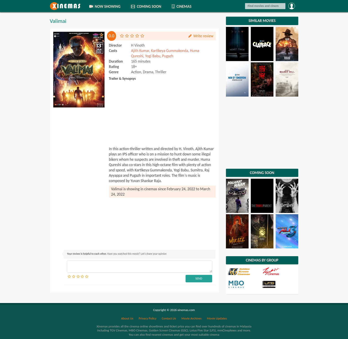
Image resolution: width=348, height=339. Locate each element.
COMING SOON (145, 6)
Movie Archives (191, 318)
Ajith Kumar (140, 50)
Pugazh (167, 56)
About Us (127, 318)
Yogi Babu (152, 56)
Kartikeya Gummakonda (169, 50)
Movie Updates (217, 318)
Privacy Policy (147, 318)
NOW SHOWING (105, 6)
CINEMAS (181, 6)
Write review (201, 36)
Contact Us (169, 318)
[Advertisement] (79, 176)
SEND (198, 278)
